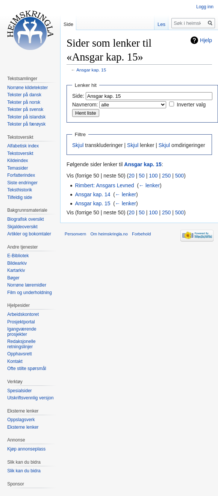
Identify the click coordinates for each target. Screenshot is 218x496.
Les (161, 24)
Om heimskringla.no (108, 234)
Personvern (75, 234)
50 (142, 176)
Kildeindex (17, 160)
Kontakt (15, 361)
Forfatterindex (21, 175)
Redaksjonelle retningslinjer (21, 344)
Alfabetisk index (23, 146)
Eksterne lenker (22, 427)
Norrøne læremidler (26, 285)
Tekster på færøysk (26, 124)
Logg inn (204, 6)
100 (153, 176)
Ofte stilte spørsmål (26, 368)
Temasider (17, 168)
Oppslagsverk (21, 419)
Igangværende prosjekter (21, 331)
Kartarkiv (16, 270)
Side (68, 24)
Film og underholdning (29, 292)
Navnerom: (85, 105)
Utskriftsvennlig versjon (30, 397)
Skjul (77, 145)
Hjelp (206, 40)
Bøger (13, 278)
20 (132, 176)
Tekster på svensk (25, 109)
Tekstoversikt (20, 153)
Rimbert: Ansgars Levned (104, 185)
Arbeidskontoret (23, 314)
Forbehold (141, 234)
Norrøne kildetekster (27, 87)
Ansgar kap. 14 (92, 194)
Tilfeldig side (19, 197)
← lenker (149, 185)
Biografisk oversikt (25, 219)
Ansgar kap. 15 (91, 69)
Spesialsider (19, 390)
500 (179, 176)
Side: (78, 96)
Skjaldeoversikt (22, 226)
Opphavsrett (19, 353)
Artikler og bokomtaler (29, 234)
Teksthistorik (19, 190)
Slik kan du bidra (24, 470)
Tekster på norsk (23, 102)
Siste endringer (22, 182)
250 (166, 176)
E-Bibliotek (18, 255)
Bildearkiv (17, 263)
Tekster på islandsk (26, 117)
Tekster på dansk (24, 94)
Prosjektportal (21, 322)
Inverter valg (191, 105)
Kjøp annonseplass (26, 449)
